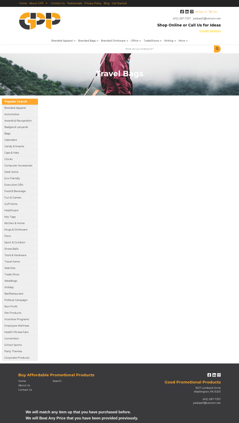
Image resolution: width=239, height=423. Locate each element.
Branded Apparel (62, 40)
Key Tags (10, 216)
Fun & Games (12, 197)
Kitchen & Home (14, 223)
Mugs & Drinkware (15, 229)
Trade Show (11, 274)
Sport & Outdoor (14, 242)
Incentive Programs (16, 319)
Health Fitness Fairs (16, 332)
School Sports (13, 344)
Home (23, 3)
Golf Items (10, 204)
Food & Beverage (15, 191)
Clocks (8, 159)
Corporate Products (16, 357)
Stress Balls (11, 248)
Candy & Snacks (14, 146)
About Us (24, 385)
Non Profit (10, 306)
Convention (11, 338)
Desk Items (11, 171)
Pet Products (12, 312)
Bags (7, 133)
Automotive (11, 114)
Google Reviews (210, 31)
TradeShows (151, 40)
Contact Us (58, 3)
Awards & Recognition (18, 120)
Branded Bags (87, 40)
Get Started (119, 3)
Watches (9, 268)
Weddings (10, 280)
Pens (7, 236)
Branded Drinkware (113, 40)
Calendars (10, 139)
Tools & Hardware (15, 255)
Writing (168, 40)
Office (134, 40)
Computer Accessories (18, 165)
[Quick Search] (167, 49)
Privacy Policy (93, 3)
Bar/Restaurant (13, 293)
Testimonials (74, 3)
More (182, 40)
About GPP (36, 3)
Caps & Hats (11, 152)
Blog (107, 3)
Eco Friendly (12, 178)
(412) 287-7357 (182, 18)
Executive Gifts (13, 184)
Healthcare (11, 210)
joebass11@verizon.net (207, 18)
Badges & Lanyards (16, 127)
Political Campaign (15, 300)
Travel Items (12, 261)
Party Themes (13, 351)
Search (57, 381)
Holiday (9, 287)
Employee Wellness (16, 325)
